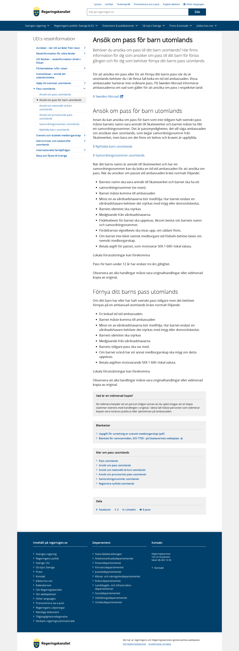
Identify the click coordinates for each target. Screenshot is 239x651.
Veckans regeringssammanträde (55, 621)
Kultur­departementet (108, 581)
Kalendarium (43, 585)
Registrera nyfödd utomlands (116, 483)
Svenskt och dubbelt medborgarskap (58, 135)
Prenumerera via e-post (146, 4)
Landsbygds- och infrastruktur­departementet (113, 587)
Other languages (193, 4)
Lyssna (97, 4)
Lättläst (109, 4)
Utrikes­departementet (108, 602)
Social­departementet (107, 593)
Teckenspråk (123, 4)
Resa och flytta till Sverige (51, 155)
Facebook (105, 509)
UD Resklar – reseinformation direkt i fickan (58, 60)
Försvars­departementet (109, 567)
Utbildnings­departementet (111, 598)
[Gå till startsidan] (52, 11)
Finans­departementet (108, 563)
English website (171, 4)
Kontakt (40, 576)
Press (39, 572)
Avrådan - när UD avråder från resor (58, 48)
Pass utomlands (45, 88)
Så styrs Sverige (45, 567)
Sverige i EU (43, 563)
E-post (146, 509)
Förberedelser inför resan (51, 68)
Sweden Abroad (110, 96)
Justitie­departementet (108, 572)
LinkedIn (130, 509)
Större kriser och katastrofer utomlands (53, 142)
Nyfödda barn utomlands (54, 129)
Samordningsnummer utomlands (59, 124)
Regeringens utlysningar (50, 607)
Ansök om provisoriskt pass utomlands (55, 116)
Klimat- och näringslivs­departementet (117, 576)
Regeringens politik (47, 558)
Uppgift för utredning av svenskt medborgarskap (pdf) (132, 433)
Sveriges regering (46, 554)
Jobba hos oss (44, 581)
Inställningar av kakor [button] (159, 643)
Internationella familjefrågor (53, 150)
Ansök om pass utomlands (55, 94)
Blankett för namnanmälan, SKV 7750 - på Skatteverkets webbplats (141, 438)
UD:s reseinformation (54, 39)
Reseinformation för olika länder (55, 53)
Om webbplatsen (46, 594)
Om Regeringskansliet (49, 589)
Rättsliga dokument (47, 612)
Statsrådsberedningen (108, 554)
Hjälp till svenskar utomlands (53, 83)
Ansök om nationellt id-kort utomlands (55, 107)
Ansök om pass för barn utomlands (60, 100)
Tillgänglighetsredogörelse (52, 616)
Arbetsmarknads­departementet (114, 558)
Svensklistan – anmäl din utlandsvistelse (51, 75)
